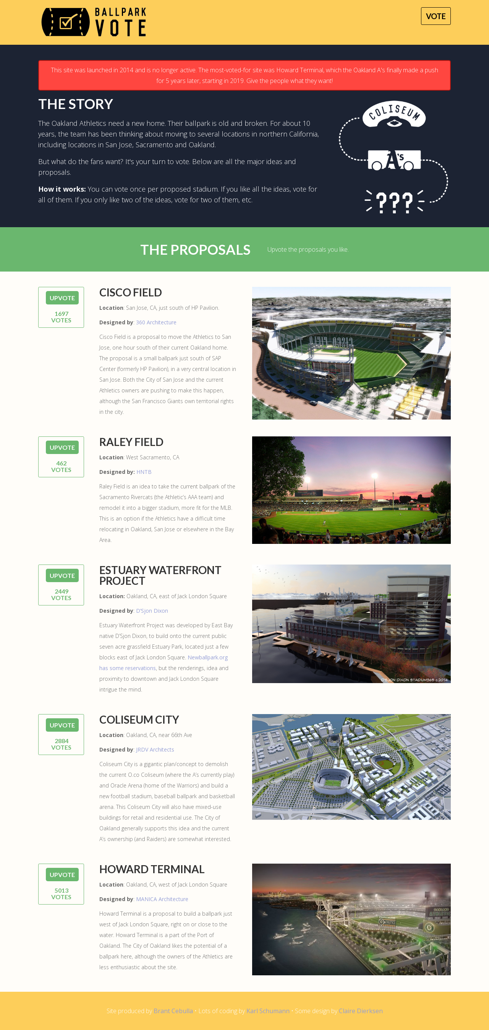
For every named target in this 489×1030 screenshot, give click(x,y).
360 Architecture (156, 322)
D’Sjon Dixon (152, 610)
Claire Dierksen (361, 1011)
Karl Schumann (268, 1011)
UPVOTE (62, 297)
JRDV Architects (155, 749)
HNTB (144, 471)
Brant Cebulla (173, 1011)
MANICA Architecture (162, 899)
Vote (436, 16)
